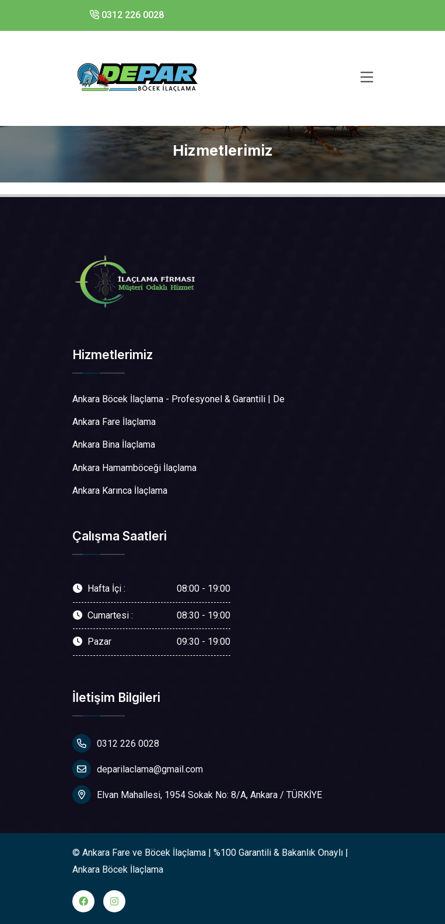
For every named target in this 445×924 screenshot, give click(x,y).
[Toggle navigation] (366, 77)
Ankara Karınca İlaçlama (119, 490)
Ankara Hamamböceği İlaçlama (134, 467)
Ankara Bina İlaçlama (113, 444)
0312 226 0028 (127, 14)
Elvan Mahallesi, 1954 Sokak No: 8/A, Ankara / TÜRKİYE (197, 794)
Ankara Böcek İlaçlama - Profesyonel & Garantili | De (178, 399)
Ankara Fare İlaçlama (114, 421)
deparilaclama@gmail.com (137, 769)
